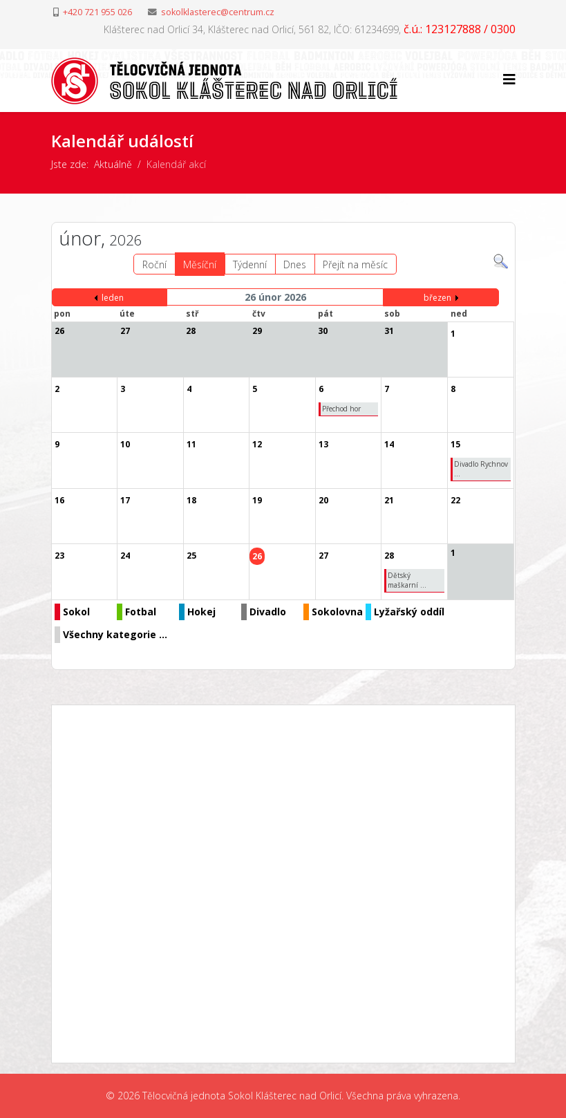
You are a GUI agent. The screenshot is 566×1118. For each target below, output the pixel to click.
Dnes (294, 264)
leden (113, 298)
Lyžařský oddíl (409, 611)
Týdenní (250, 264)
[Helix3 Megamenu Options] (509, 79)
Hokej (201, 611)
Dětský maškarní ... (407, 580)
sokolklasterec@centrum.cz (217, 12)
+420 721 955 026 (97, 12)
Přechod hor (341, 408)
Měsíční (199, 264)
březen (437, 298)
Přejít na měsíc (355, 264)
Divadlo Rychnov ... (481, 468)
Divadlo (267, 611)
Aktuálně (113, 164)
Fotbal (140, 611)
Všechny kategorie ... (115, 634)
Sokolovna (337, 611)
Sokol (76, 611)
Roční (154, 264)
